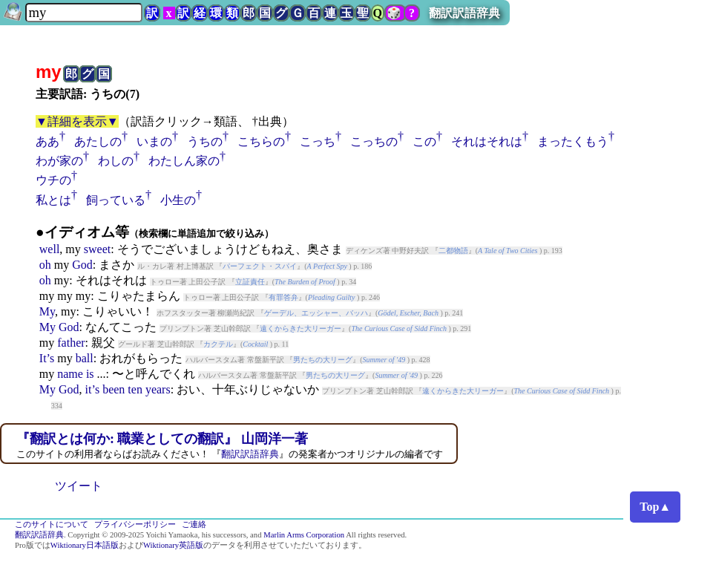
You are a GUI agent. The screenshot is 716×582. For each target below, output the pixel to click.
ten (135, 389)
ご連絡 (194, 524)
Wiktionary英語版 (173, 545)
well (49, 249)
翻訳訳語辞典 (464, 13)
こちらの (261, 141)
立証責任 (250, 282)
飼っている (115, 200)
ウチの (53, 180)
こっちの (374, 141)
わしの (116, 160)
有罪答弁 (283, 297)
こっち (317, 141)
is (90, 373)
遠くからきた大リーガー (300, 328)
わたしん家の (184, 160)
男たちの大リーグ (322, 360)
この (424, 141)
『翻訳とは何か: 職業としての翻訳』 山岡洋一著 (162, 438)
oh (45, 264)
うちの (205, 141)
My (47, 311)
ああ (47, 141)
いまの (154, 141)
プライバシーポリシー (135, 524)
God (82, 264)
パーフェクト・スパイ (260, 266)
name (70, 373)
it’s (92, 389)
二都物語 (453, 250)
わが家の (59, 160)
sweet (97, 249)
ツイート (78, 486)
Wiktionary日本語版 (84, 545)
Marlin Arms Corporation (303, 535)
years (158, 389)
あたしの (98, 141)
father (71, 342)
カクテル (218, 344)
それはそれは (486, 141)
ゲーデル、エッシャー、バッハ (316, 313)
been (113, 389)
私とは (53, 200)
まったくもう (572, 141)
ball (84, 358)
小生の (178, 200)
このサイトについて (51, 524)
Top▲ (655, 506)
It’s (46, 358)
